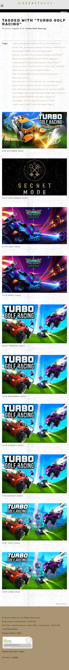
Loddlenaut (18, 62)
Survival (27, 66)
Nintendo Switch (32, 59)
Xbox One (17, 59)
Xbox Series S (47, 97)
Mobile (35, 43)
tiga (52, 101)
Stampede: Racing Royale (25, 101)
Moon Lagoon (50, 59)
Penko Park (39, 74)
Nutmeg (42, 104)
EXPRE (15, 657)
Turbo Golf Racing (22, 47)
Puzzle (59, 66)
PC (41, 43)
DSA (19, 633)
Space (15, 85)
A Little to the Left (44, 66)
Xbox (47, 70)
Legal (21, 651)
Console (40, 93)
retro (54, 85)
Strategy (56, 82)
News (64, 41)
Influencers (60, 29)
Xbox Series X (19, 70)
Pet (56, 62)
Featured (17, 43)
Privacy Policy (9, 633)
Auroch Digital (42, 85)
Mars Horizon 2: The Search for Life (31, 82)
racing (15, 97)
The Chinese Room (22, 74)
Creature (17, 66)
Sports (51, 104)
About (64, 12)
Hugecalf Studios (42, 47)
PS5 (61, 89)
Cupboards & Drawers (46, 89)
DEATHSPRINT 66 (29, 97)
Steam (31, 70)
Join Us (63, 35)
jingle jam (17, 104)
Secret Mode (26, 85)
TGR (55, 47)
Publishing (61, 23)
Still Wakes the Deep (23, 93)
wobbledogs (45, 51)
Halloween (51, 74)
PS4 (59, 55)
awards (44, 101)
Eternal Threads (20, 55)
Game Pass (31, 51)
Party (62, 47)
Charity (61, 93)
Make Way (51, 93)
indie (27, 104)
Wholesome (40, 62)
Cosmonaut (37, 55)
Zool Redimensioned (23, 89)
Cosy (50, 62)
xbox (34, 104)
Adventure (49, 55)
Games (64, 18)
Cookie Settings (9, 651)
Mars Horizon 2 (20, 78)
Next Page (61, 604)
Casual (29, 62)
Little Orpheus (52, 43)
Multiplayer (18, 51)
